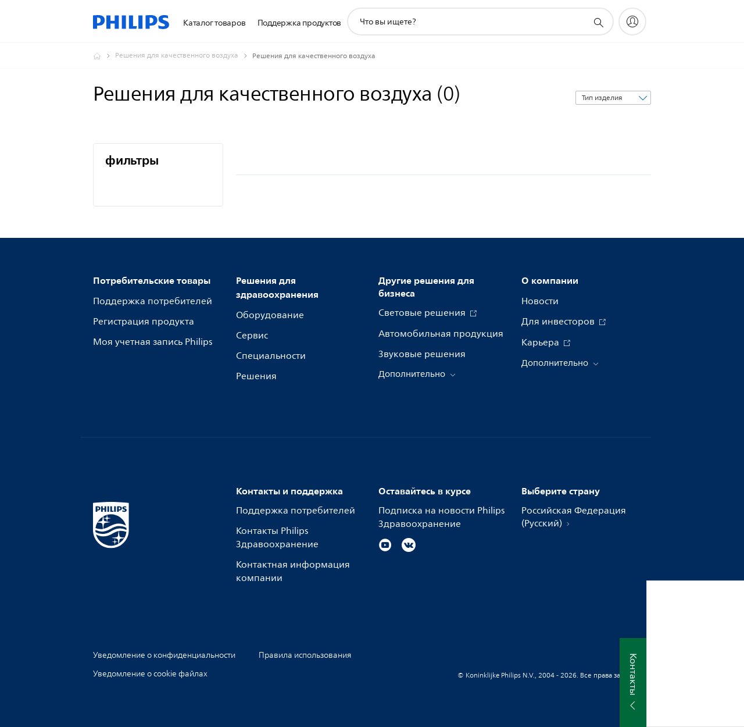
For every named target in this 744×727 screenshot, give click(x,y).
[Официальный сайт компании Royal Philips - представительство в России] (104, 56)
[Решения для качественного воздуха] (183, 56)
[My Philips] (632, 21)
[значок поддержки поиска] (598, 22)
